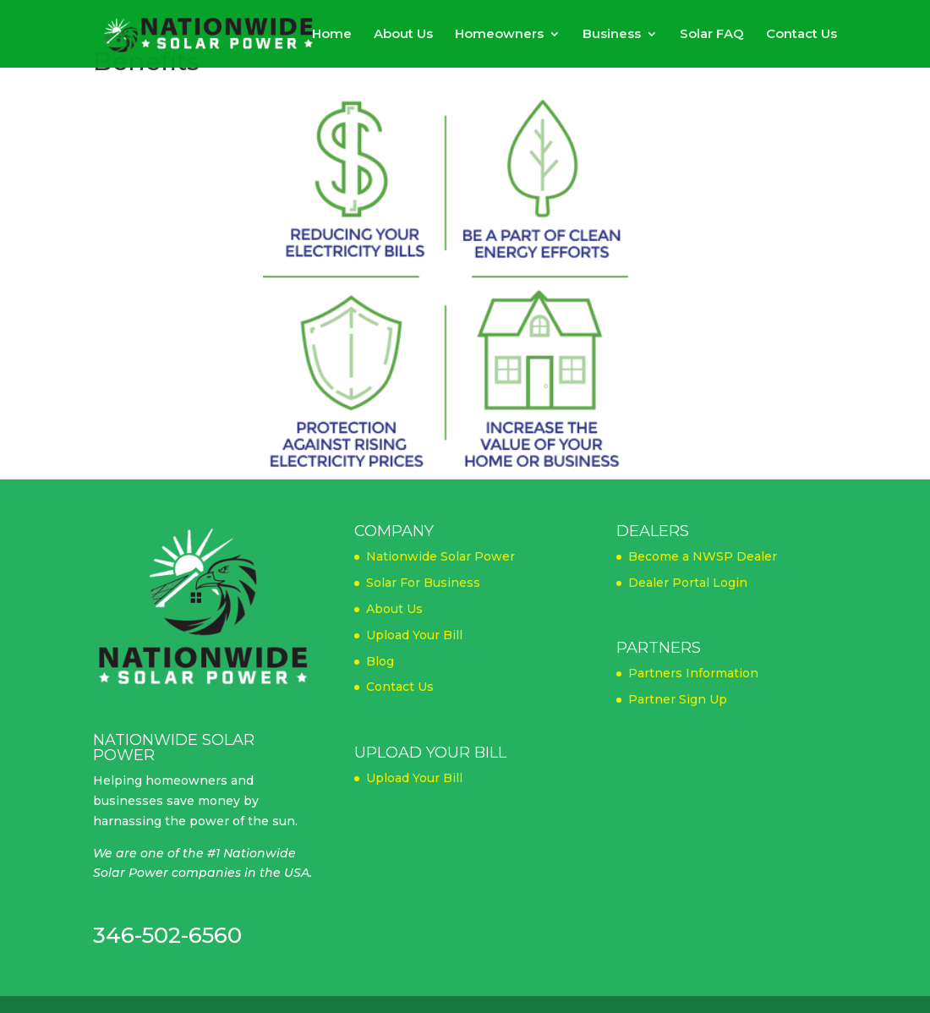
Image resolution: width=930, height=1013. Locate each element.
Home (332, 34)
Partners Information (693, 673)
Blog (380, 661)
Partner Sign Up (677, 699)
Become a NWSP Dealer (702, 556)
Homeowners (499, 34)
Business (612, 34)
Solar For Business (423, 582)
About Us (403, 34)
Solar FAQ (712, 34)
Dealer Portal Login (687, 582)
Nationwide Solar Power (440, 556)
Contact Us (801, 34)
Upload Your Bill (414, 635)
